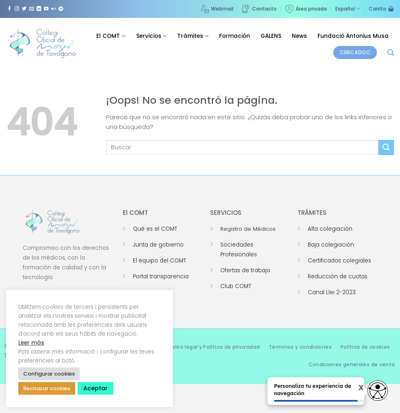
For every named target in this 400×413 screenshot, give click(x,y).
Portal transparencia (161, 276)
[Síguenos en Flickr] (53, 9)
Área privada (306, 9)
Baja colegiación (331, 245)
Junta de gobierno (158, 245)
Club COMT (235, 286)
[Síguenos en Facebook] (9, 9)
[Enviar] (386, 147)
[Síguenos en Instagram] (17, 9)
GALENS (271, 36)
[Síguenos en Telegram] (61, 9)
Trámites (193, 36)
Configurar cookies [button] (49, 374)
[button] (390, 53)
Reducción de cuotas (337, 276)
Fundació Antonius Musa (353, 36)
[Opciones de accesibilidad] (377, 390)
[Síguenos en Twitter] (24, 9)
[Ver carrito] (381, 9)
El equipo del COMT (159, 260)
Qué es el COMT (155, 229)
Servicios (151, 36)
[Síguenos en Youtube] (46, 9)
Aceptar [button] (95, 388)
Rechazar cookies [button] (46, 388)
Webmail (217, 9)
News (299, 36)
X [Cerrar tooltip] (355, 388)
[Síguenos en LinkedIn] (39, 9)
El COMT (110, 36)
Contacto (259, 9)
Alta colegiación (330, 229)
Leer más (31, 343)
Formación (234, 36)
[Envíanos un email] (31, 9)
